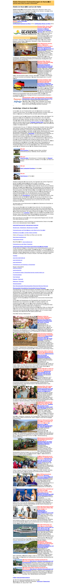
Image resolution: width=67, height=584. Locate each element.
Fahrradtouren (26, 195)
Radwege (15, 279)
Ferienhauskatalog (17, 274)
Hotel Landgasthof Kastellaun (27, 168)
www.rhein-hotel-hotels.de (19, 257)
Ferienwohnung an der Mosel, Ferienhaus (22, 244)
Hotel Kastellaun (24, 150)
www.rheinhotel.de (17, 262)
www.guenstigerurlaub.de (23, 577)
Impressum (40, 581)
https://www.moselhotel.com (19, 237)
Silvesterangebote (17, 283)
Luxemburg (26, 212)
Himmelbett (31, 133)
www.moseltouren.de (27, 241)
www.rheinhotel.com (17, 260)
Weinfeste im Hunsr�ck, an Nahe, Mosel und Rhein (25, 232)
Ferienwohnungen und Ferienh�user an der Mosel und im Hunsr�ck (29, 230)
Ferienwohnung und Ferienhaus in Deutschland (24, 264)
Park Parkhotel (16, 277)
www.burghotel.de (17, 270)
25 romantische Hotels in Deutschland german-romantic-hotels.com (28, 272)
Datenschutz (46, 581)
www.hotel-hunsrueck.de (19, 225)
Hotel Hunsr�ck (24, 158)
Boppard (50, 158)
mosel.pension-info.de (18, 239)
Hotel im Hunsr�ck (22, 21)
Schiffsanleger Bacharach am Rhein (22, 23)
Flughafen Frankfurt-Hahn (36, 122)
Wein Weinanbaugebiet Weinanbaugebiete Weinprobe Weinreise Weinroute (30, 286)
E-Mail (14, 577)
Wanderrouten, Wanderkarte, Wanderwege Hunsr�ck (25, 227)
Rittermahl (20, 279)
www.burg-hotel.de (17, 268)
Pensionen (20, 235)
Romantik (21, 281)
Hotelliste (15, 255)
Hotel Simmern (24, 176)
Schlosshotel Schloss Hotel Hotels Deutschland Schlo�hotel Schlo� (30, 246)
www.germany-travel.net (32, 225)
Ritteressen (15, 281)
